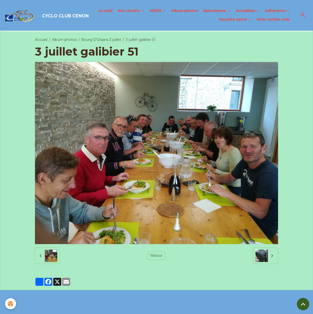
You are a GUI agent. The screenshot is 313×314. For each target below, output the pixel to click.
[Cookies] (10, 303)
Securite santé (233, 19)
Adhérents (275, 10)
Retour (156, 255)
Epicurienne (215, 10)
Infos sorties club (273, 19)
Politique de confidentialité (137, 307)
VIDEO (156, 10)
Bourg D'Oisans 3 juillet (101, 39)
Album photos (184, 10)
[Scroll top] (303, 304)
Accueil (105, 10)
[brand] (38, 15)
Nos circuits (129, 10)
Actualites (246, 10)
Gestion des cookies (182, 307)
